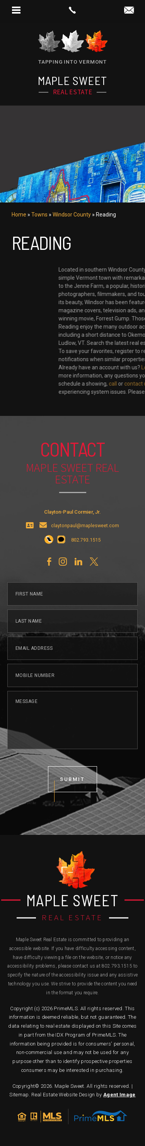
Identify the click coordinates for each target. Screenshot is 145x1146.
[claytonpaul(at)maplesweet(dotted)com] (129, 11)
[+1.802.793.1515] (48, 557)
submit (72, 796)
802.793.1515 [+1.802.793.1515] (117, 966)
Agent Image (119, 1095)
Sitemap (19, 1095)
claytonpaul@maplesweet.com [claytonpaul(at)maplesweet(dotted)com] (85, 542)
